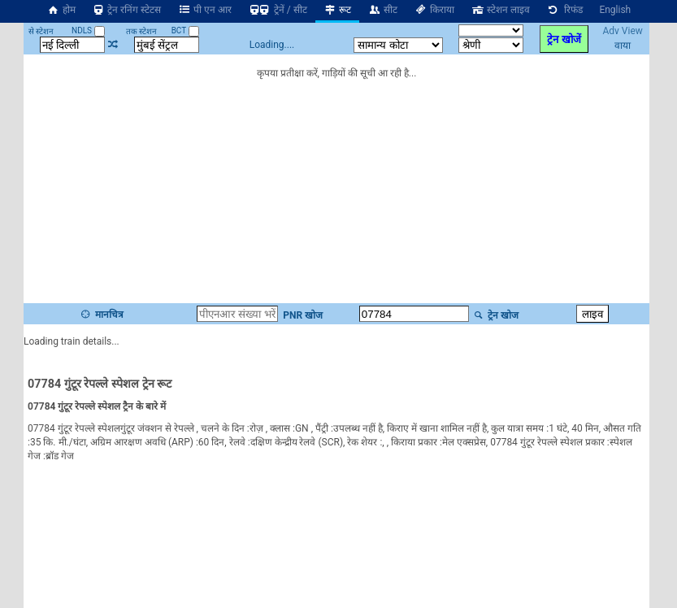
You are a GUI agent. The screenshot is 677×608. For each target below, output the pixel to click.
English (615, 9)
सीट (382, 9)
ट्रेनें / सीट (277, 9)
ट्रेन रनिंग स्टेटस (127, 9)
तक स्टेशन (141, 31)
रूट (337, 9)
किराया (434, 9)
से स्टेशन (41, 31)
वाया (622, 45)
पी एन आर (204, 9)
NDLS (88, 30)
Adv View (622, 31)
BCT (185, 30)
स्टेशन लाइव (500, 9)
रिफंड (565, 9)
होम (61, 9)
